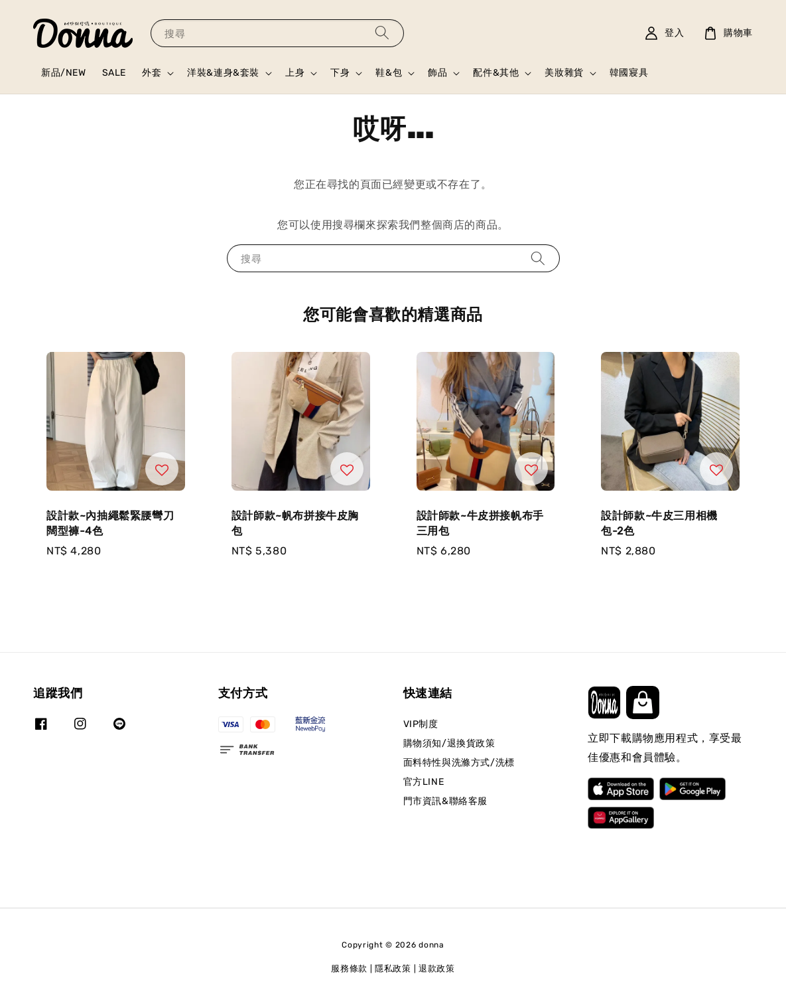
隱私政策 (393, 968)
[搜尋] (382, 33)
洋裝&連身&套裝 (223, 72)
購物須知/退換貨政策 (449, 743)
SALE (114, 72)
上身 (294, 72)
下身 (340, 72)
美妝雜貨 (564, 72)
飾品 (437, 72)
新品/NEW (63, 72)
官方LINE (423, 782)
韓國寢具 (629, 72)
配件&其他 (496, 72)
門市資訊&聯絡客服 (445, 801)
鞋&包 (388, 72)
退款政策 (437, 968)
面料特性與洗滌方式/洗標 (459, 762)
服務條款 (349, 968)
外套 (151, 72)
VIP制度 (420, 724)
